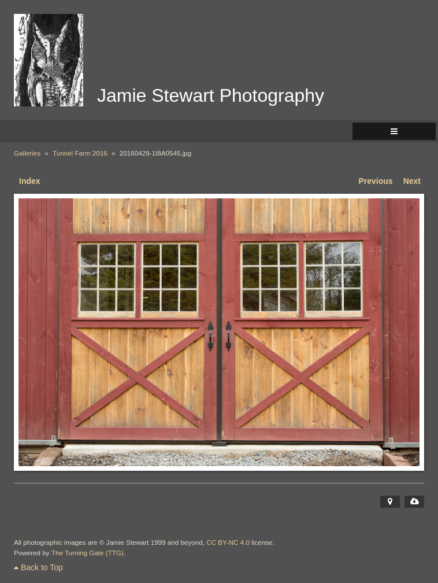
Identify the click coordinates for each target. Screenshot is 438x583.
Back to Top (38, 567)
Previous (376, 181)
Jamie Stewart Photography (210, 95)
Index (29, 181)
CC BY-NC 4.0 (228, 542)
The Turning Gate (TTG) (87, 552)
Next (412, 181)
